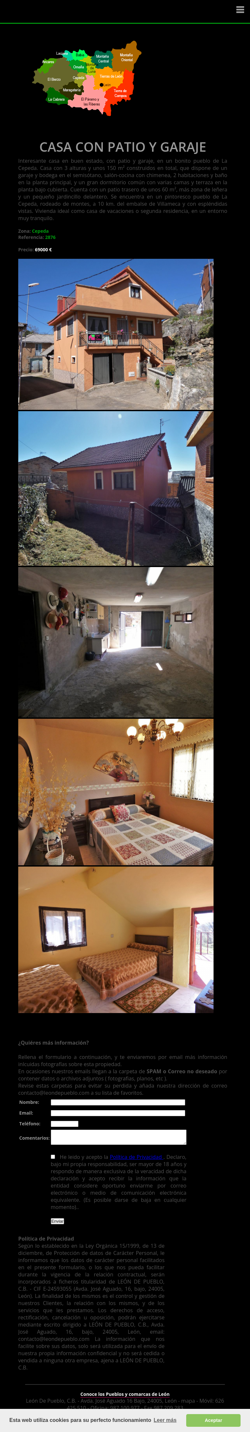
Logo (44, 11)
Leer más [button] (165, 1420)
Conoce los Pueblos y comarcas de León (125, 1390)
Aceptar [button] (213, 1420)
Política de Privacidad (134, 1159)
